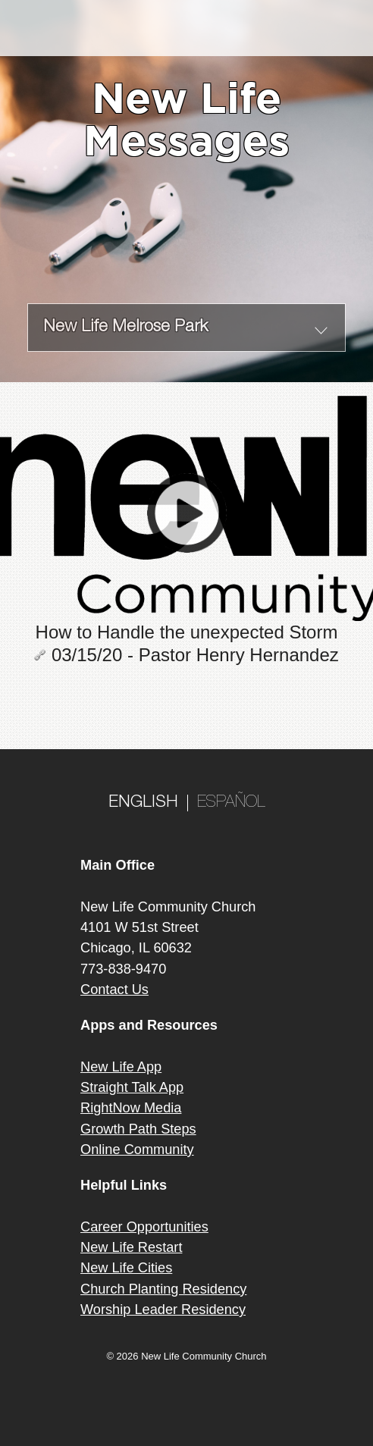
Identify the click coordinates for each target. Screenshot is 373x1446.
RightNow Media (130, 1107)
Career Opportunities (144, 1226)
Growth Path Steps (138, 1129)
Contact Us (114, 989)
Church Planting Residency (163, 1289)
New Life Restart (131, 1247)
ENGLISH (143, 803)
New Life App (120, 1066)
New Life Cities (126, 1267)
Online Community (137, 1149)
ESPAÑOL (231, 803)
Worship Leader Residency (163, 1309)
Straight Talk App (131, 1087)
